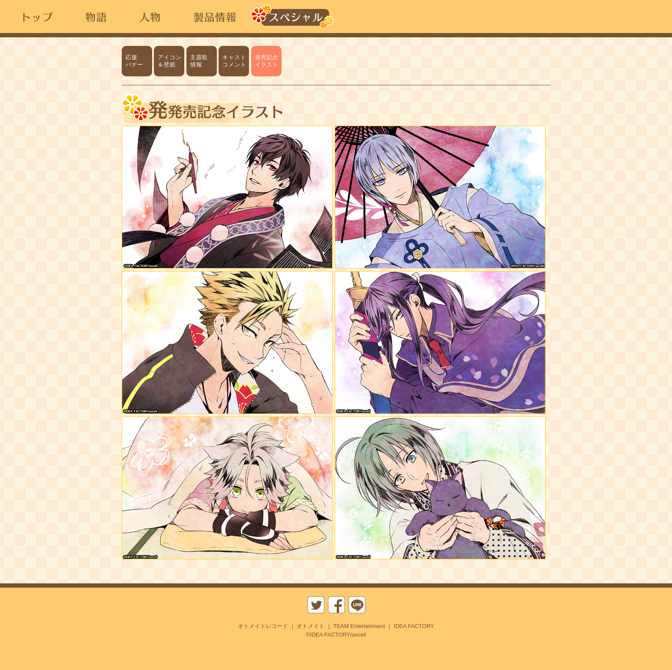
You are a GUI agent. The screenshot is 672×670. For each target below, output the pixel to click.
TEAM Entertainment (359, 626)
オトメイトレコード (263, 626)
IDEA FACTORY (414, 626)
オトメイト (310, 626)
